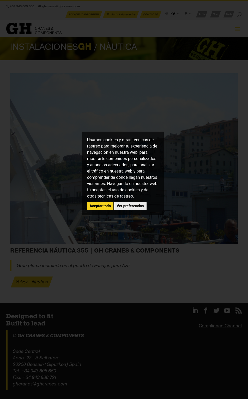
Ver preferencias (130, 206)
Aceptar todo (100, 206)
